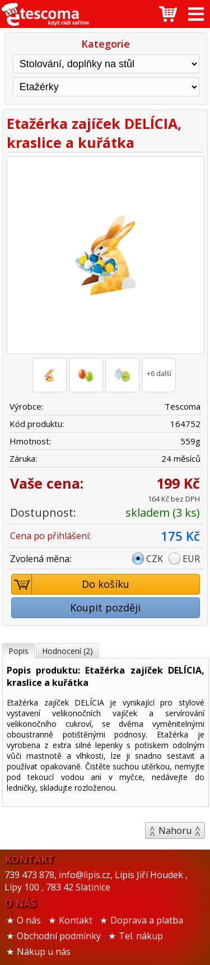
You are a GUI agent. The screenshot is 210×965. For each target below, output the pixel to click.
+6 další (159, 373)
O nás (29, 920)
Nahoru (175, 830)
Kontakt (75, 920)
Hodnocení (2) (67, 651)
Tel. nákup (141, 936)
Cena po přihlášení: (50, 536)
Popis (18, 651)
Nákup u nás (44, 951)
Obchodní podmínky (59, 936)
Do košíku (70, 584)
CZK (154, 559)
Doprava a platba (146, 920)
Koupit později (105, 607)
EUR (191, 559)
